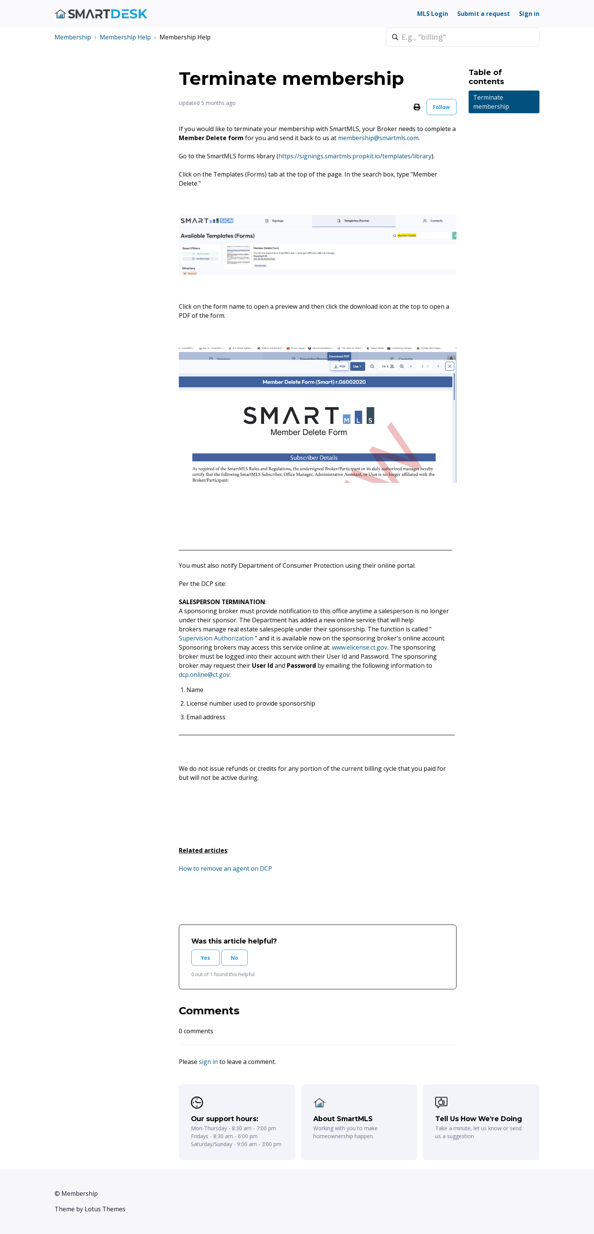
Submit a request (483, 13)
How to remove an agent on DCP (225, 868)
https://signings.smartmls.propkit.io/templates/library (354, 156)
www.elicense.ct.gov (359, 647)
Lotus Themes (104, 1209)
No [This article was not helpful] (234, 957)
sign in (208, 1061)
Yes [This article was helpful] (205, 957)
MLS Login (432, 13)
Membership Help (125, 37)
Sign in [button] (529, 13)
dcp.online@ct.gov (204, 674)
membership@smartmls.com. (379, 138)
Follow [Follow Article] (441, 107)
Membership (73, 37)
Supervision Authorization (217, 638)
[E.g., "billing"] (462, 37)
